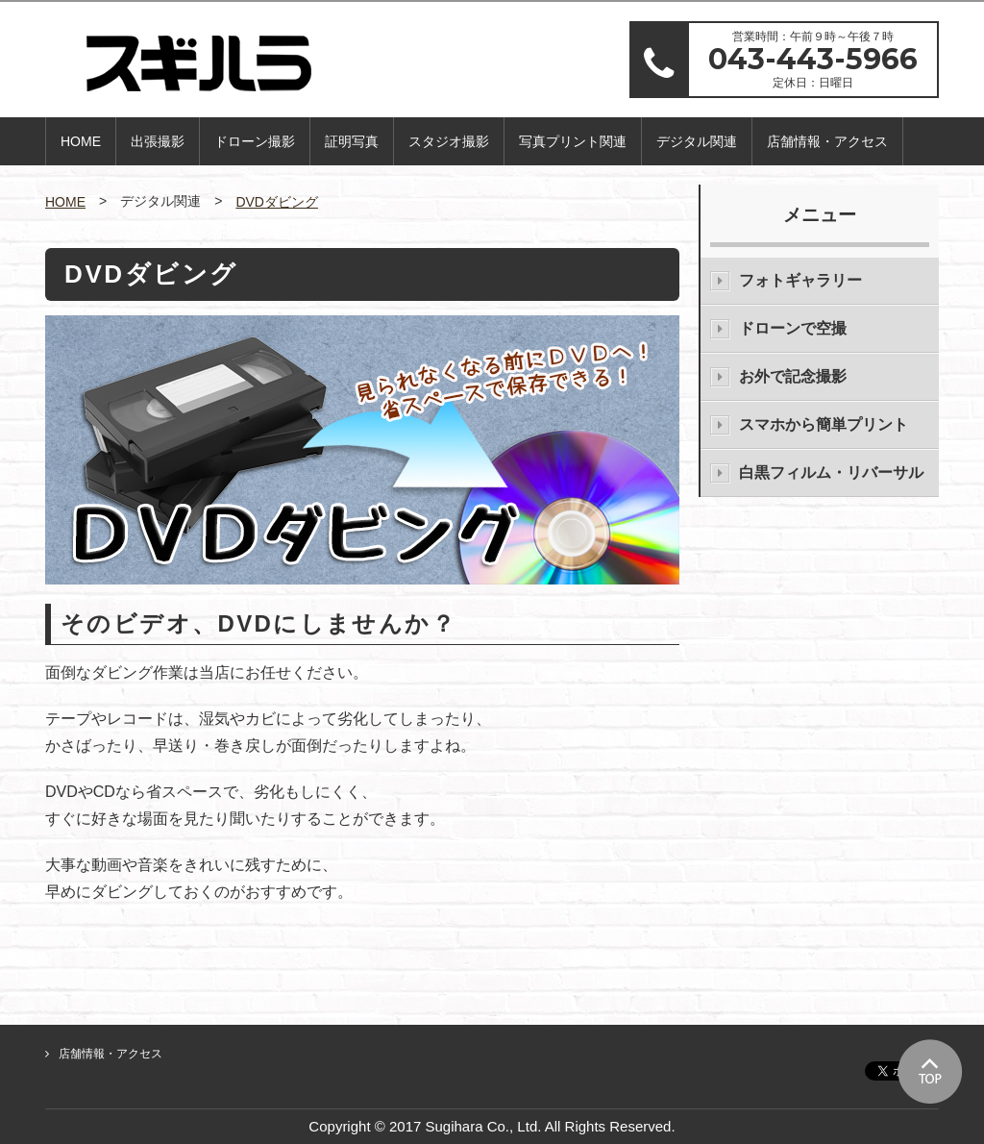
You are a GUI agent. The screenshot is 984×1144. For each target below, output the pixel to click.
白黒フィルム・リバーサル (831, 472)
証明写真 (352, 141)
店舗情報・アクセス (827, 141)
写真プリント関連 (573, 141)
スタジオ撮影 (448, 141)
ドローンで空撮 (793, 328)
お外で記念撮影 (793, 376)
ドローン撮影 (254, 141)
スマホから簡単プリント (823, 424)
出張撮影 (157, 141)
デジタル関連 (696, 141)
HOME (81, 141)
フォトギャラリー (800, 280)
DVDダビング (276, 202)
